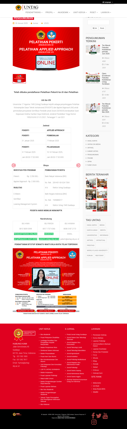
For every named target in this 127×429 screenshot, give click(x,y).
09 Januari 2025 (21, 23)
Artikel (90, 241)
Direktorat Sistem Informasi (50, 350)
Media (102, 226)
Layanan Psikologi (99, 341)
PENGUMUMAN (23, 18)
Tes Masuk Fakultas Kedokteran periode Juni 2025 (106, 49)
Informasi (104, 236)
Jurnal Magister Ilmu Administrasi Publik (73, 363)
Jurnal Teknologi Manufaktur (76, 350)
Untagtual (100, 241)
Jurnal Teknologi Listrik (74, 347)
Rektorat (99, 257)
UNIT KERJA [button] (80, 12)
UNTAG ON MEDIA (93, 145)
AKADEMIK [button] (64, 12)
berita (103, 231)
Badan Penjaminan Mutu (49, 347)
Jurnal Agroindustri (73, 353)
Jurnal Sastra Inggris (74, 376)
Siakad (84, 6)
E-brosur (91, 6)
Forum (90, 257)
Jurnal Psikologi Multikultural (76, 359)
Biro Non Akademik (47, 389)
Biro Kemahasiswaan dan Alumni (49, 360)
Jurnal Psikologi (72, 367)
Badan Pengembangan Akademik (48, 393)
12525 (46, 23)
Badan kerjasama (47, 372)
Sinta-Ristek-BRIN (99, 389)
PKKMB (77, 6)
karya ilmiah (92, 231)
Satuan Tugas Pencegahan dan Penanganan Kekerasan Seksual (50, 399)
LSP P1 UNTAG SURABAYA (50, 369)
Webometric (97, 383)
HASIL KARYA (91, 142)
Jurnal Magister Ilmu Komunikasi (73, 343)
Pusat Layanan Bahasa (48, 386)
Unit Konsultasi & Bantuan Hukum (102, 345)
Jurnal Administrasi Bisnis (75, 373)
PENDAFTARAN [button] (33, 12)
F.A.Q (59, 6)
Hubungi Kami (100, 6)
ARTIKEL (90, 149)
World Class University (97, 252)
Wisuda (65, 6)
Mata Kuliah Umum (47, 378)
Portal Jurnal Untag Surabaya (77, 334)
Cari (95, 28)
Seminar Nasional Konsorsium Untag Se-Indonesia (77, 380)
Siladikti (95, 392)
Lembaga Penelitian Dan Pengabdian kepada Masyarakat (49, 342)
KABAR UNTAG (92, 152)
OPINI (89, 163)
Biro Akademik (45, 334)
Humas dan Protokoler (100, 352)
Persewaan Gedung (99, 335)
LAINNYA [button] (106, 12)
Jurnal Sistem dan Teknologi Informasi (76, 338)
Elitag (71, 6)
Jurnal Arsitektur (72, 356)
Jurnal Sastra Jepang (74, 370)
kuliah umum (91, 166)
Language (107, 2)
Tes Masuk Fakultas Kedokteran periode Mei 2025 (106, 109)
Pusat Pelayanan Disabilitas (50, 337)
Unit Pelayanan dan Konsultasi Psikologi (51, 365)
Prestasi (90, 247)
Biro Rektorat (45, 404)
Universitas (92, 236)
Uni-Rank (96, 386)
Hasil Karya (92, 226)
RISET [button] (94, 12)
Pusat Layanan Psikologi (49, 375)
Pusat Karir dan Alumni (48, 356)
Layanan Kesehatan (99, 349)
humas (35, 23)
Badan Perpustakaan (48, 353)
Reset (102, 28)
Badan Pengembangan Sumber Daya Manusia (51, 382)
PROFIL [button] (50, 12)
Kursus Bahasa (98, 338)
